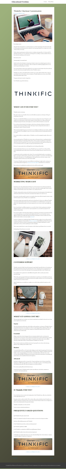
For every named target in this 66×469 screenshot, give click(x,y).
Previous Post (15, 458)
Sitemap (22, 466)
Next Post (52, 458)
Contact (45, 2)
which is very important (33, 221)
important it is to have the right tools (34, 163)
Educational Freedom (21, 2)
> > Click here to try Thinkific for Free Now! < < (33, 259)
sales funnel (32, 217)
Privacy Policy (50, 2)
